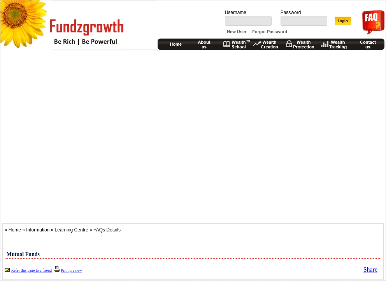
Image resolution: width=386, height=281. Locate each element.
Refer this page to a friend (31, 270)
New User (236, 31)
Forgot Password (269, 31)
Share (370, 269)
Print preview (71, 270)
